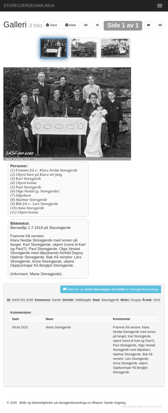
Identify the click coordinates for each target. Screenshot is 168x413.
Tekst (51, 25)
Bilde (70, 25)
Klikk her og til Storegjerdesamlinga (110, 289)
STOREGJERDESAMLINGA (28, 5)
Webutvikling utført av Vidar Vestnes (141, 406)
